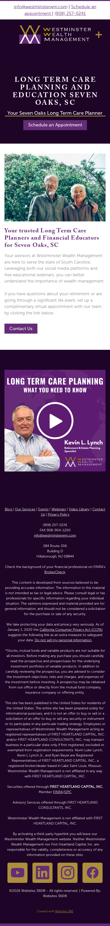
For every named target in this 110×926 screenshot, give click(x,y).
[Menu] (98, 34)
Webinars (59, 509)
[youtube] (17, 873)
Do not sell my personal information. (63, 640)
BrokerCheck (54, 572)
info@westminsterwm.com (40, 6)
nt (49, 13)
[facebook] (92, 873)
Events (43, 509)
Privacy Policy (58, 514)
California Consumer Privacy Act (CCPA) (71, 630)
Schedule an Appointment (55, 124)
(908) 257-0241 (70, 13)
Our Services (25, 509)
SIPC (68, 792)
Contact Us (20, 328)
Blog (9, 509)
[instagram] (67, 873)
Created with (55, 911)
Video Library (79, 509)
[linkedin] (42, 873)
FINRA (58, 792)
